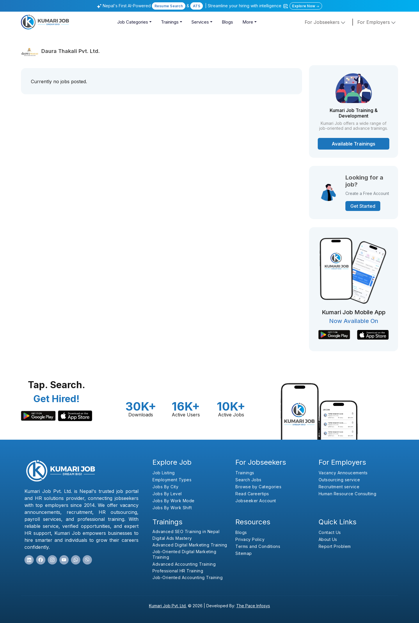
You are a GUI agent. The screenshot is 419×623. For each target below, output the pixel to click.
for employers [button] (377, 22)
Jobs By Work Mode (173, 500)
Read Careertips (252, 493)
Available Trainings (353, 144)
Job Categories (132, 22)
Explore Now (305, 6)
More (247, 22)
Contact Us (330, 532)
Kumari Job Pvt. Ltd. (168, 605)
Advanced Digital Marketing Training (189, 544)
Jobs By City (165, 486)
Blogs (227, 22)
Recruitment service (339, 486)
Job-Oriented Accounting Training (187, 577)
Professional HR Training (177, 570)
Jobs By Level (167, 493)
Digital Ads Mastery (172, 538)
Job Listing (163, 472)
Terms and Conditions (257, 546)
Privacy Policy (249, 539)
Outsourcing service (339, 479)
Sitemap (243, 553)
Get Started (362, 206)
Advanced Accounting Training (184, 564)
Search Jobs (248, 479)
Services (200, 22)
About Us (328, 539)
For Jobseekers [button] (326, 22)
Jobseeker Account (255, 500)
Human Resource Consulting (348, 493)
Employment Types (171, 479)
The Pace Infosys (253, 605)
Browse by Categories (258, 486)
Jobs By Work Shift (172, 507)
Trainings (170, 22)
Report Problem (335, 546)
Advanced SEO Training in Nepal (185, 531)
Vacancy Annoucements (343, 472)
